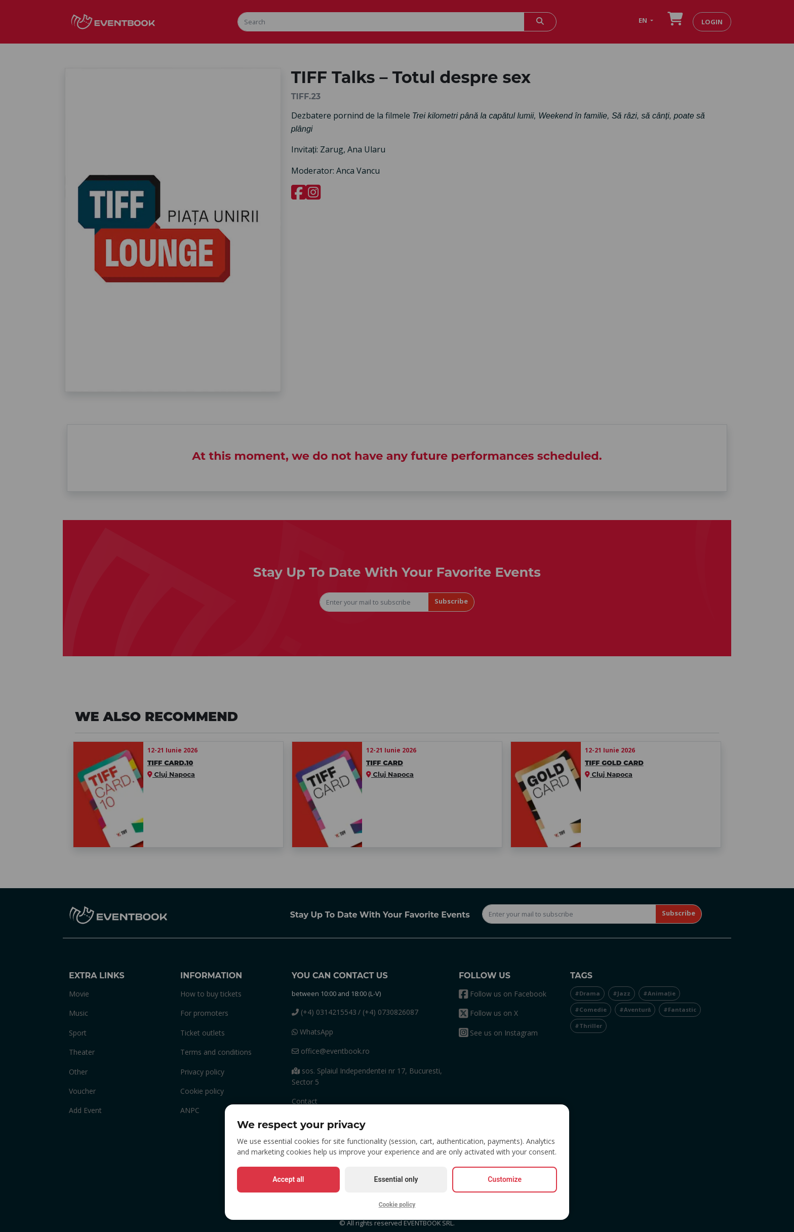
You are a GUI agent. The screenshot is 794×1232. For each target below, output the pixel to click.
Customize (505, 1179)
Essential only (396, 1179)
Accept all (288, 1179)
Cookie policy (397, 1204)
